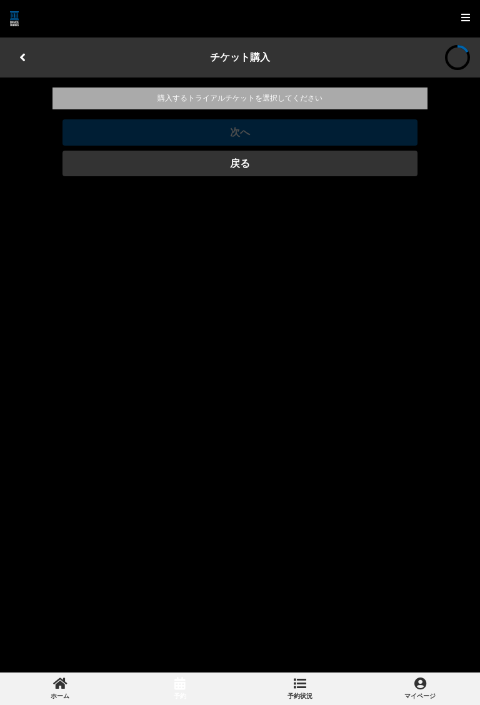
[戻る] (22, 57)
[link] (60, 688)
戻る (240, 163)
